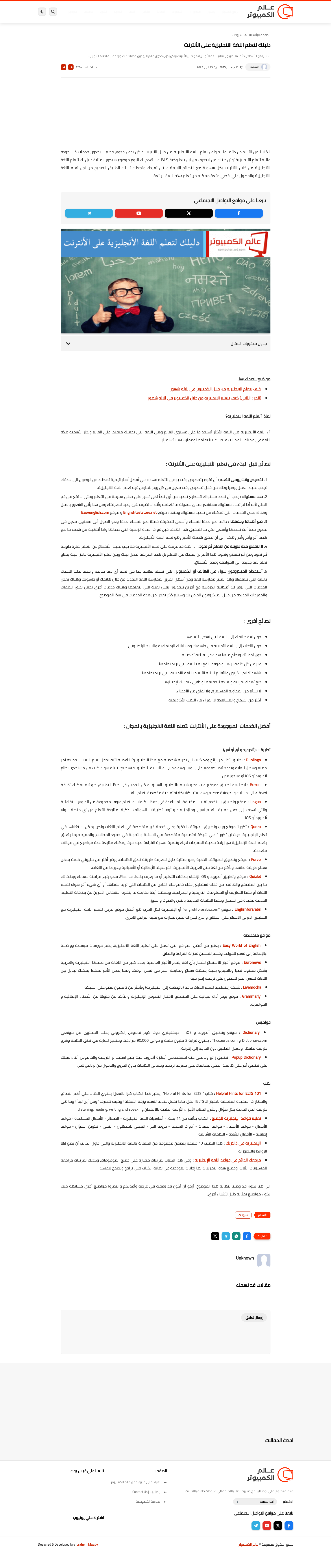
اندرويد (118, 11)
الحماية (161, 11)
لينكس (146, 11)
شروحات (237, 35)
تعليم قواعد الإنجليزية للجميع (236, 1118)
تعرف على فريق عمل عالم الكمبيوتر (139, 1482)
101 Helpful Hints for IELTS (238, 1093)
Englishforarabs (248, 909)
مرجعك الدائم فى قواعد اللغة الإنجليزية (228, 1160)
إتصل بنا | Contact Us (149, 1492)
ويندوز (211, 11)
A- (63, 67)
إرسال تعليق (254, 1317)
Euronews (252, 962)
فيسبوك (177, 11)
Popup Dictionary (246, 1057)
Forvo (256, 859)
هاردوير (72, 11)
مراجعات (88, 11)
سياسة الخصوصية (151, 1501)
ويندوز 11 (195, 11)
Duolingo (253, 760)
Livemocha (252, 987)
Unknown (254, 67)
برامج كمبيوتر (230, 11)
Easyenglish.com (95, 512)
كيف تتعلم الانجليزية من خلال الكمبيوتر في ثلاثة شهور (215, 389)
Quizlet (255, 876)
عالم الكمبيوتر (248, 1544)
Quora (255, 826)
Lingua (255, 801)
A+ (70, 67)
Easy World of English (242, 945)
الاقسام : (287, 1501)
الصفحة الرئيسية (259, 35)
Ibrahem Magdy (87, 1544)
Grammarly (251, 996)
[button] (247, 1236)
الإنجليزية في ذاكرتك (243, 1143)
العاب (132, 11)
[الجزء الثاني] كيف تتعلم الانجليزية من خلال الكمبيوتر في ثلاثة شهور (204, 398)
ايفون (103, 11)
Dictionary (251, 1032)
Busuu (255, 784)
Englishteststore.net (140, 512)
